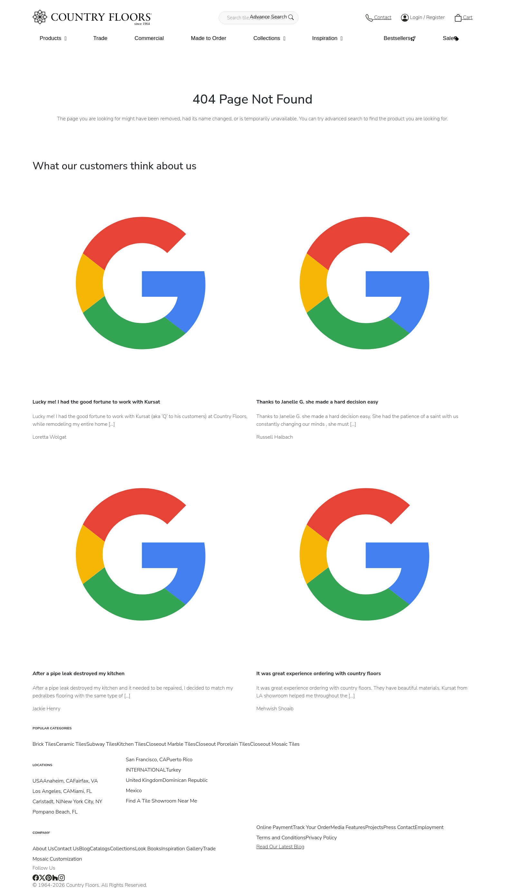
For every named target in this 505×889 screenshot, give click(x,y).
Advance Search (272, 16)
